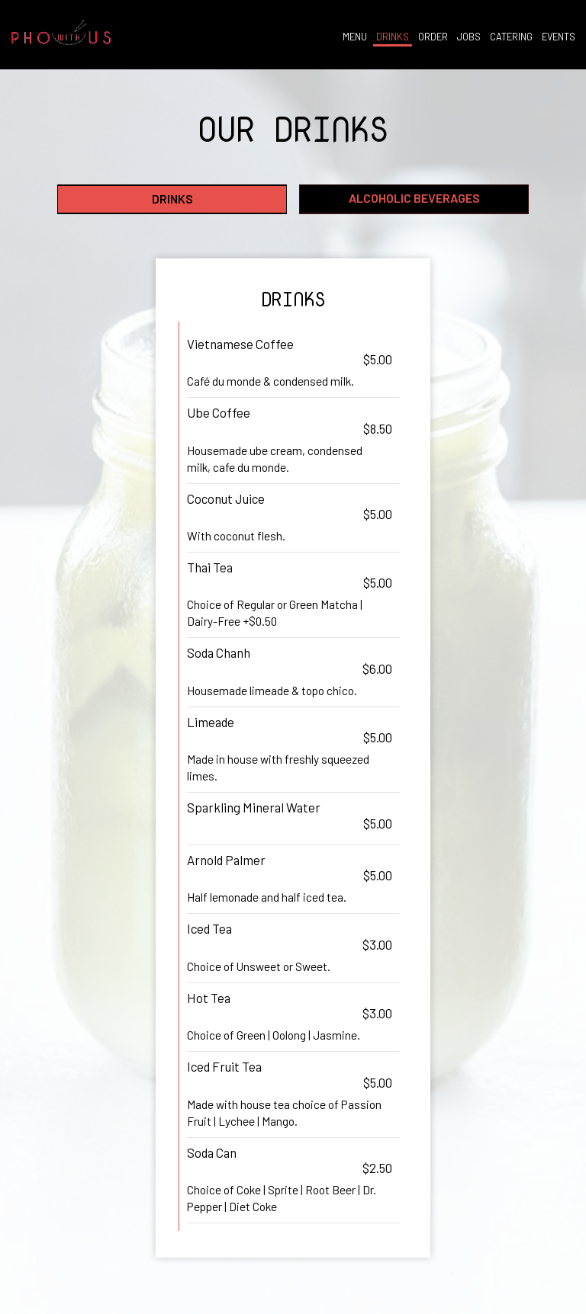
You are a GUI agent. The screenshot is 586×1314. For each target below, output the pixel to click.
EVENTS (557, 38)
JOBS (467, 38)
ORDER (431, 38)
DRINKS (391, 38)
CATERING (509, 38)
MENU (353, 38)
